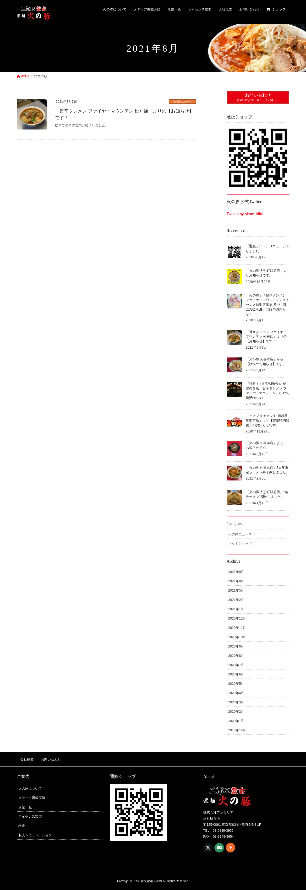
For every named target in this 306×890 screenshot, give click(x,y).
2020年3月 (236, 702)
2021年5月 (236, 590)
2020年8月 (236, 656)
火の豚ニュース (182, 101)
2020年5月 (236, 683)
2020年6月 (236, 674)
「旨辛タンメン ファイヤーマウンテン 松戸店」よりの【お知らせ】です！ (266, 336)
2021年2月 (236, 600)
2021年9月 (236, 572)
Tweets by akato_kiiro (245, 214)
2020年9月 (236, 646)
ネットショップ (240, 543)
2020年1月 (236, 721)
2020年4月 (236, 693)
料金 (21, 823)
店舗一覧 (25, 804)
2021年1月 (236, 609)
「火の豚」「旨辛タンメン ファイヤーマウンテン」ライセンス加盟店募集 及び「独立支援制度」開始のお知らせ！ (267, 305)
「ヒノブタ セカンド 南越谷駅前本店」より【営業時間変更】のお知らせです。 (267, 420)
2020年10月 (237, 637)
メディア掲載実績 (31, 795)
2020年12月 (237, 618)
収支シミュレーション (35, 832)
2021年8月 (236, 581)
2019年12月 (237, 730)
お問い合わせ (44, 758)
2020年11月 (237, 628)
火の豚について (30, 786)
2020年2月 (236, 711)
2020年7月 (236, 665)
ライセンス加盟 (30, 813)
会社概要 (23, 758)
